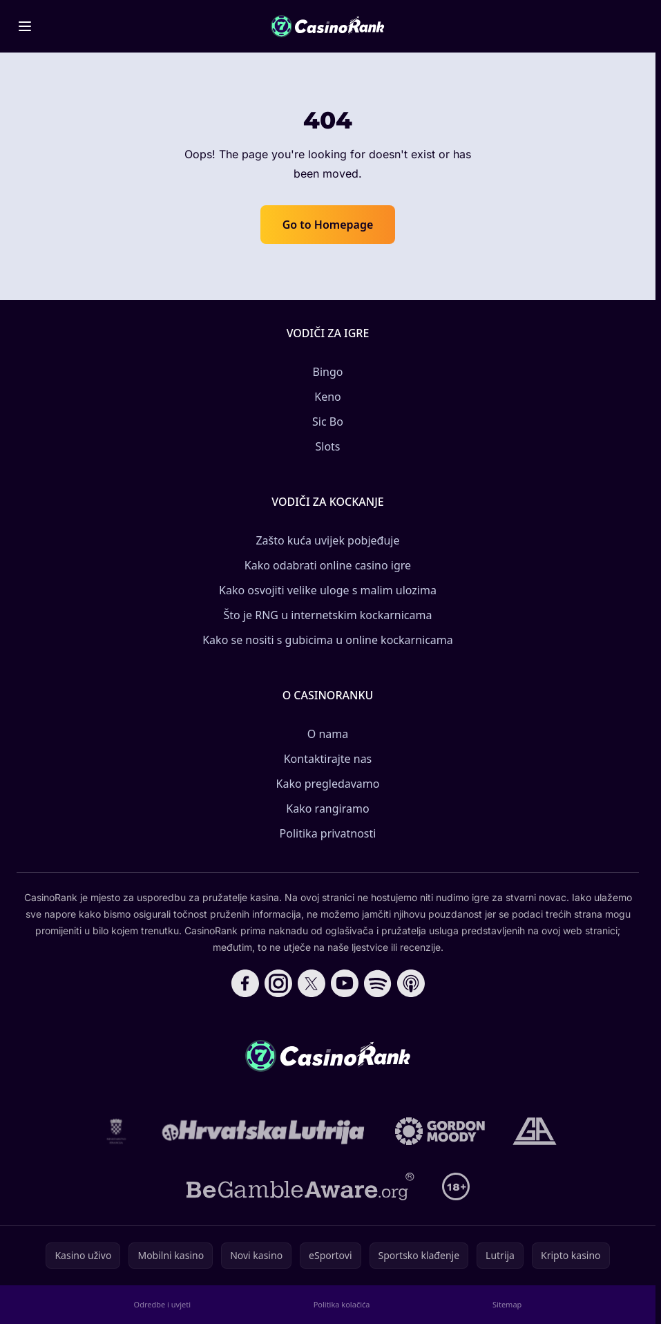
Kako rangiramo (327, 808)
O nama (327, 733)
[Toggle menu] (25, 26)
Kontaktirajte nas (328, 758)
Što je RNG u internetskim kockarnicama (328, 615)
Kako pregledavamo (328, 783)
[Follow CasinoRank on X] (311, 983)
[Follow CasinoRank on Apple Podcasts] (411, 983)
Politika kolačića (342, 1304)
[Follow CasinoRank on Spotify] (378, 983)
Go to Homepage (328, 224)
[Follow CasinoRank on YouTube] (344, 983)
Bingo (328, 371)
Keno (327, 396)
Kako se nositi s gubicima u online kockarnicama (327, 639)
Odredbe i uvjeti (162, 1304)
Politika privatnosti (328, 833)
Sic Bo (327, 421)
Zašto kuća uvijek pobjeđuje (327, 540)
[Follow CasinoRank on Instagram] (278, 983)
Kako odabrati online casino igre (328, 565)
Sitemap (506, 1304)
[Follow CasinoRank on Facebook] (245, 983)
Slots (327, 446)
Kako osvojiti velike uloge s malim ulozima (328, 590)
